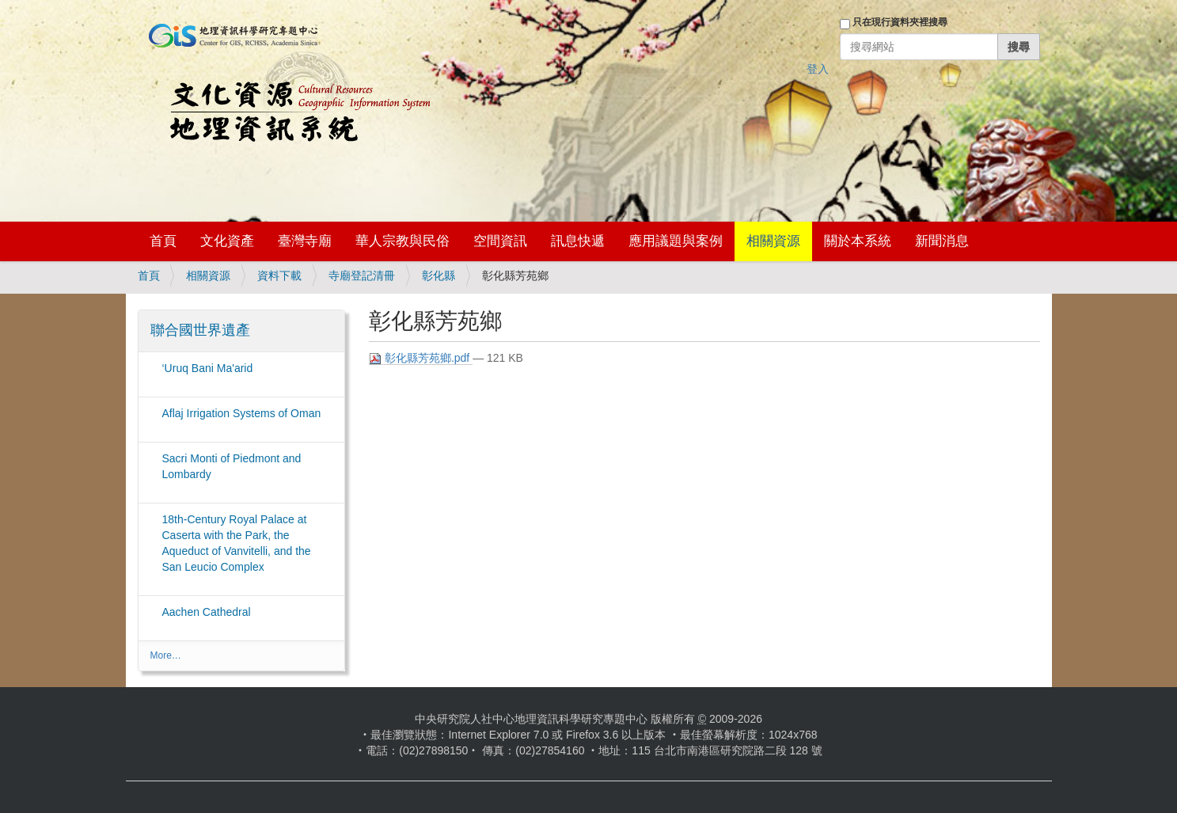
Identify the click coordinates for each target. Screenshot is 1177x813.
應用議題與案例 (675, 241)
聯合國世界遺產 (200, 330)
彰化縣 (438, 275)
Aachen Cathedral (206, 612)
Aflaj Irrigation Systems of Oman (241, 413)
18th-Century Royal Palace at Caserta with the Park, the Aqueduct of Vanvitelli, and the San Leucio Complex (236, 543)
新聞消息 (942, 241)
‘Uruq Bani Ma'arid (207, 368)
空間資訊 (500, 241)
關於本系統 (857, 241)
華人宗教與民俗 (402, 241)
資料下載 (279, 275)
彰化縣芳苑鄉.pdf (421, 358)
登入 (818, 69)
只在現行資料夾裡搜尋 (899, 22)
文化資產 (227, 241)
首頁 (163, 241)
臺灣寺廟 (305, 241)
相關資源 (773, 241)
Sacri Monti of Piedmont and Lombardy (232, 466)
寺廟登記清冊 (361, 275)
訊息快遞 (578, 241)
